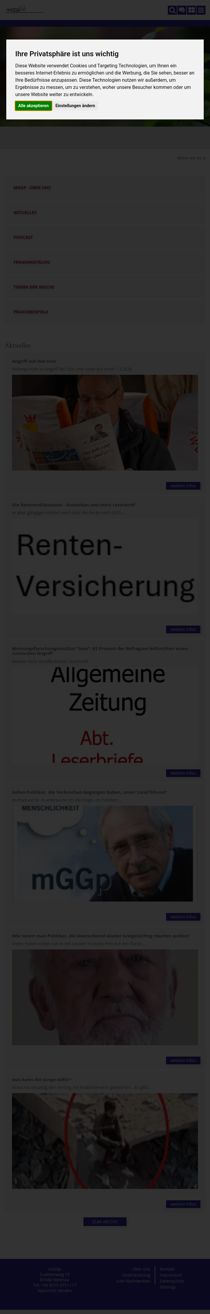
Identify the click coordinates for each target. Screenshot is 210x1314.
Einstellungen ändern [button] (75, 105)
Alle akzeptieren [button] (33, 105)
